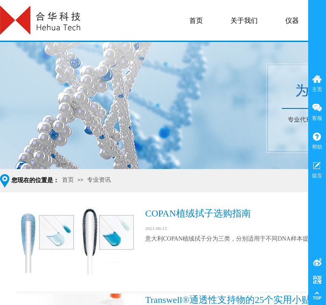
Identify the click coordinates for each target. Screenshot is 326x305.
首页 (68, 180)
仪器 (292, 20)
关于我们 (244, 20)
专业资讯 (99, 180)
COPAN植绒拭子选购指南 (198, 213)
